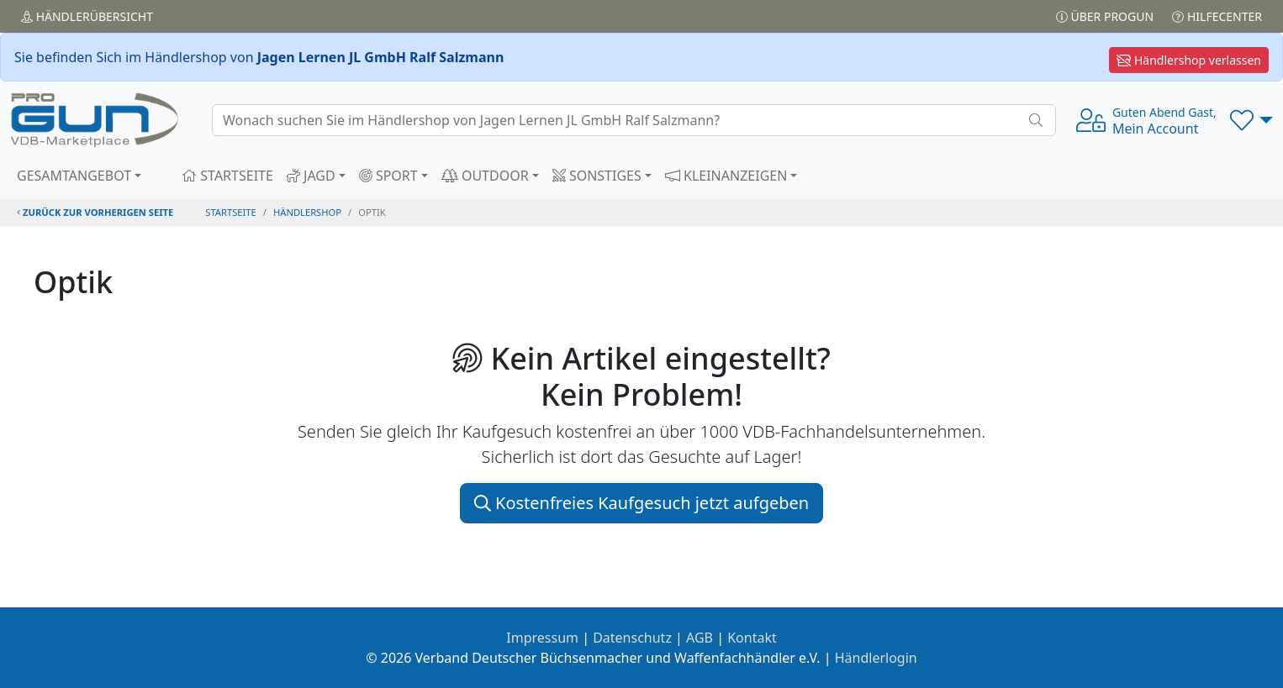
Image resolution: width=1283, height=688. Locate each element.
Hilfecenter (1217, 16)
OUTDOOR (485, 175)
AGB (699, 637)
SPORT (388, 175)
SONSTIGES (597, 175)
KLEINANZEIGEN (726, 175)
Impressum (542, 637)
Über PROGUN (1105, 16)
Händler (87, 16)
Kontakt (752, 637)
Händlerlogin (876, 658)
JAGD (311, 175)
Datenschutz (632, 637)
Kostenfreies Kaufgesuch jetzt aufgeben (641, 502)
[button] (1251, 120)
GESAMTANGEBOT (74, 175)
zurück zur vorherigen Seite (95, 212)
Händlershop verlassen (1189, 60)
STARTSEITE (227, 175)
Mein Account (1164, 121)
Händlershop (307, 212)
